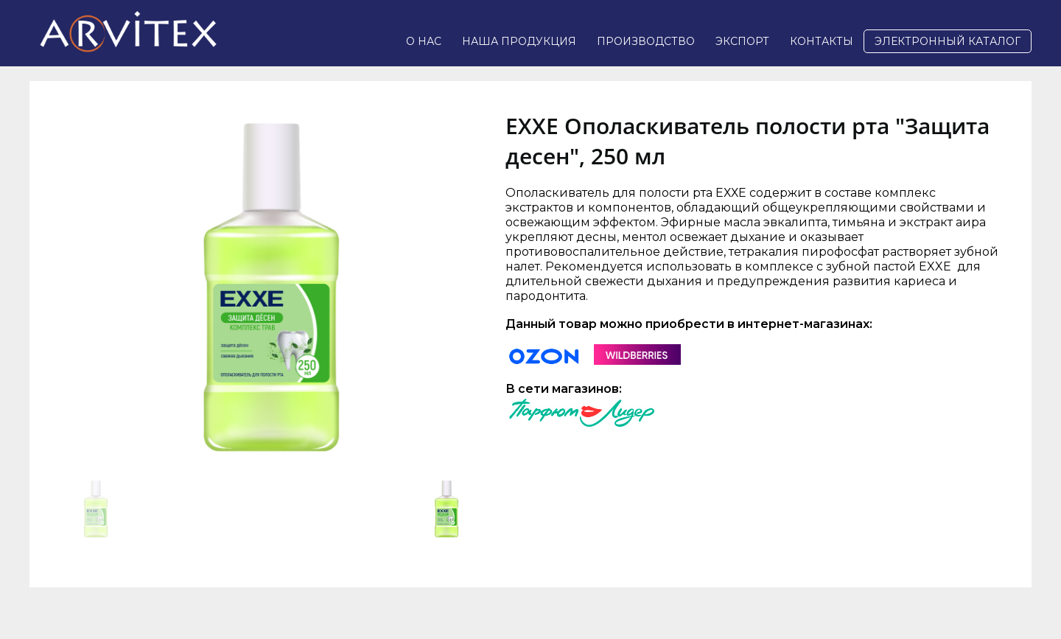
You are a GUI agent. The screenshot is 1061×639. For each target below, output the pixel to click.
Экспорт (742, 41)
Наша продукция (519, 41)
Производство (646, 41)
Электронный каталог (947, 41)
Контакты (821, 41)
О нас (423, 41)
